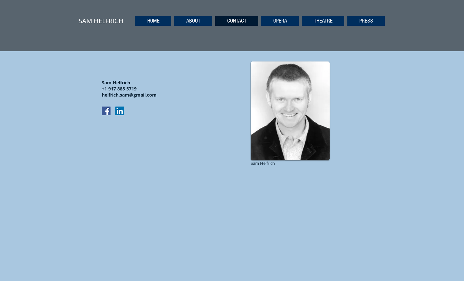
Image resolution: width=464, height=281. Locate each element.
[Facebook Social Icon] (106, 111)
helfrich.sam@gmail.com (129, 95)
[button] (280, 21)
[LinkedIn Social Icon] (119, 111)
